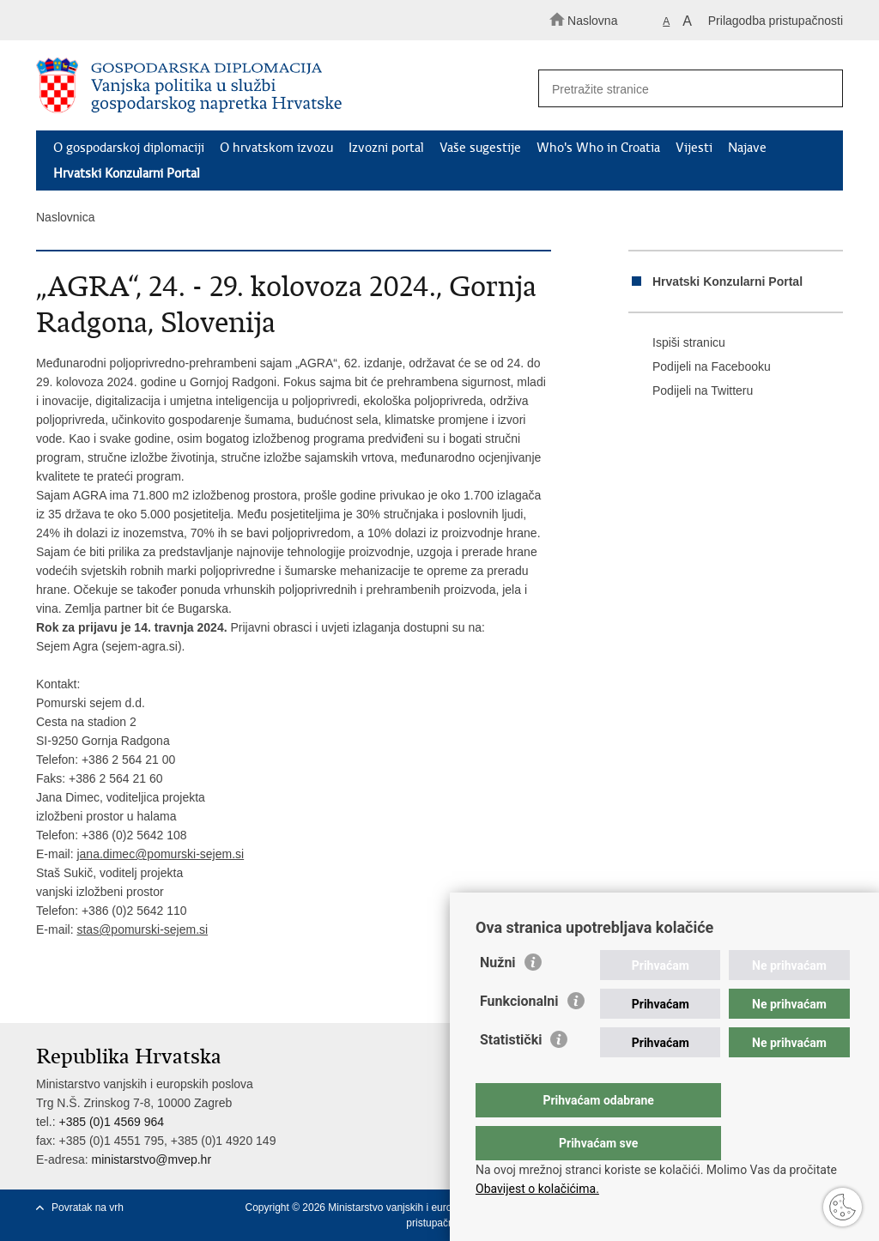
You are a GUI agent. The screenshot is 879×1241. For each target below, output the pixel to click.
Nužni (498, 997)
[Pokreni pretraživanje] (822, 89)
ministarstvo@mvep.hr (151, 1159)
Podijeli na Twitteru (690, 391)
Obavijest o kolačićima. (537, 1189)
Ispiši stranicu (676, 343)
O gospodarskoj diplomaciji (128, 147)
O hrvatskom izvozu (276, 147)
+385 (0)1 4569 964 (111, 1122)
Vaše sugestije (480, 147)
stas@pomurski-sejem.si (142, 929)
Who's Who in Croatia (598, 147)
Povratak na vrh (88, 1208)
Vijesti (694, 147)
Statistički (511, 1074)
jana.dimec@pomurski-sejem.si (160, 854)
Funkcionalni (519, 1035)
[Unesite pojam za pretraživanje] (683, 89)
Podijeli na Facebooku (699, 367)
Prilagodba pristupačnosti (775, 20)
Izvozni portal (386, 147)
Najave (747, 147)
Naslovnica (65, 217)
